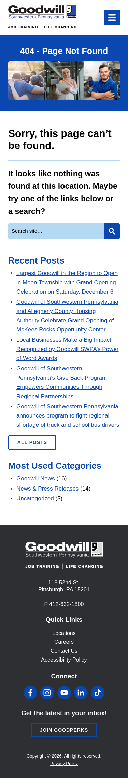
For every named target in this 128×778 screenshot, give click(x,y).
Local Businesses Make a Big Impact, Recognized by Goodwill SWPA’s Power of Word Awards (67, 349)
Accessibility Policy (64, 660)
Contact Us (64, 651)
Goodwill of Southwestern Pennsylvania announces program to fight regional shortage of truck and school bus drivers (67, 415)
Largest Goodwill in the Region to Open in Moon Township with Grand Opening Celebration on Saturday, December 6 (67, 282)
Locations (64, 633)
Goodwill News (35, 478)
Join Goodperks (64, 730)
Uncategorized (35, 498)
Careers (64, 642)
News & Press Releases (47, 488)
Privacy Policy (64, 763)
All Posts (32, 442)
